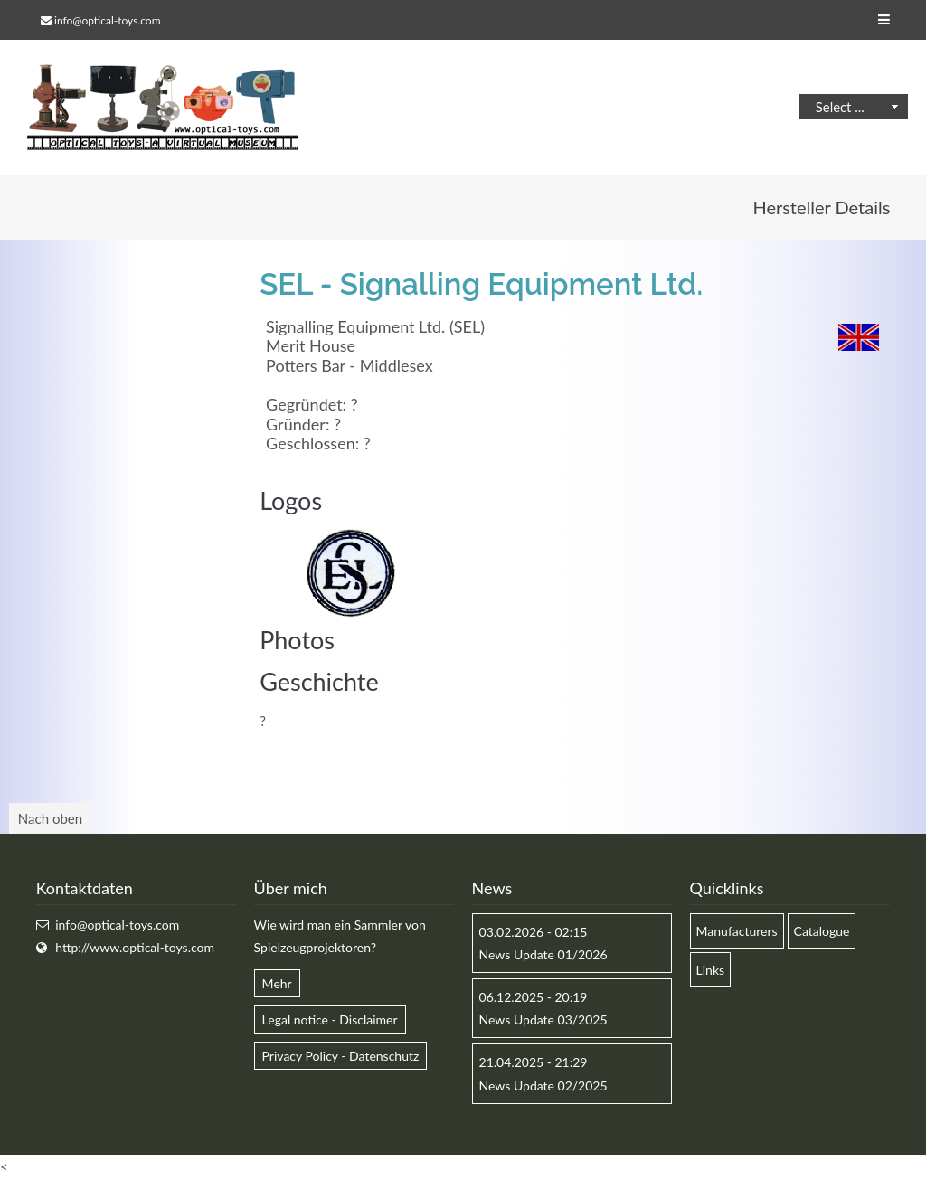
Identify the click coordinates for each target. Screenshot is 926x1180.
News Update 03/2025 (543, 1019)
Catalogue (822, 931)
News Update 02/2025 (543, 1085)
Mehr (277, 983)
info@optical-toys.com (107, 20)
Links (710, 969)
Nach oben (50, 818)
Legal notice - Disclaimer (330, 1019)
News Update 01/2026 (543, 954)
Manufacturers (737, 931)
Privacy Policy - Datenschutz (341, 1055)
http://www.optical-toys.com (134, 947)
